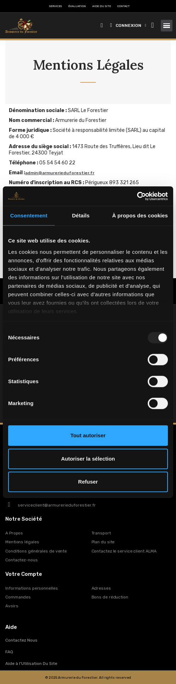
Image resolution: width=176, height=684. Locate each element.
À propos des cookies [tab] (140, 215)
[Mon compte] (128, 25)
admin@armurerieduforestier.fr (59, 172)
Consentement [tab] (28, 215)
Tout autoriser (88, 435)
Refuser (88, 482)
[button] (102, 25)
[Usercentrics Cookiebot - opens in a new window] (137, 196)
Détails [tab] (81, 215)
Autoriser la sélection (88, 459)
